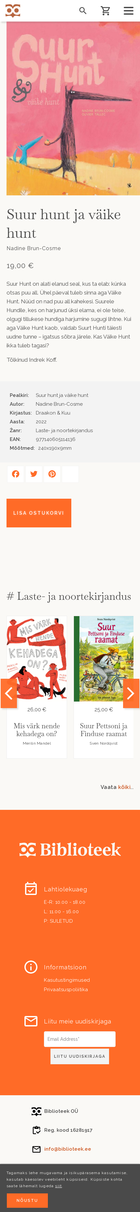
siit (58, 1186)
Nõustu (27, 1200)
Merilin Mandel (37, 743)
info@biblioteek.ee (67, 1149)
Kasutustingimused (67, 980)
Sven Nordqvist (104, 743)
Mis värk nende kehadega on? (37, 729)
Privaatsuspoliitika (66, 989)
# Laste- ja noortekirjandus (69, 596)
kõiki (124, 787)
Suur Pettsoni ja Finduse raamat (103, 729)
